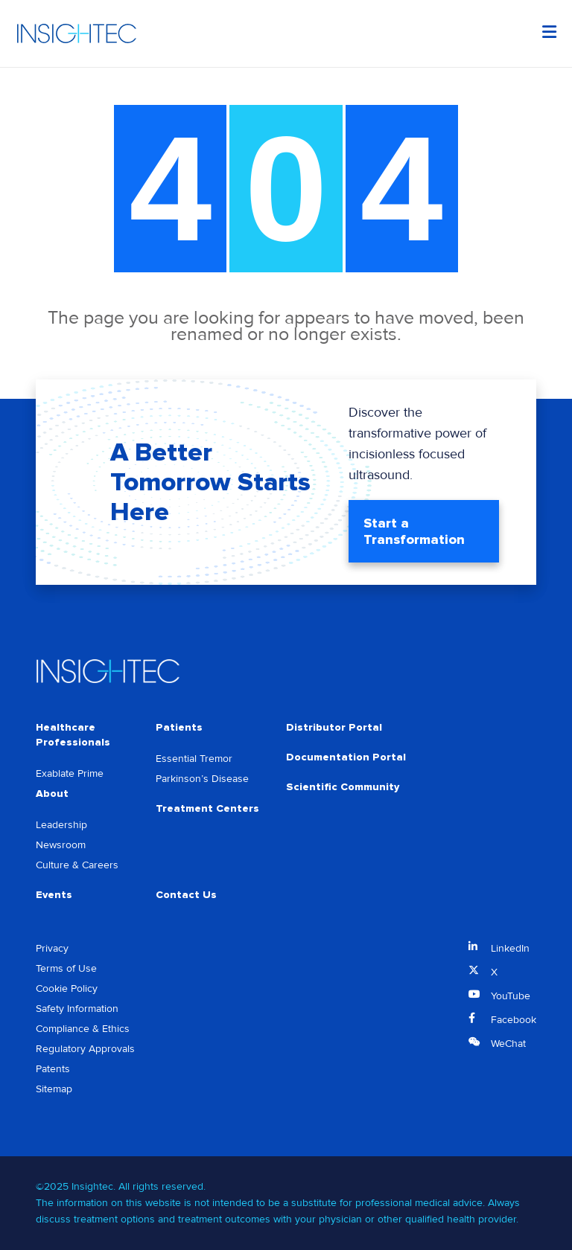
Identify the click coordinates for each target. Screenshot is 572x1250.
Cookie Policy (67, 988)
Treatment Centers (207, 808)
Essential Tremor (194, 758)
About (52, 793)
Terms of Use (66, 968)
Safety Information (77, 1008)
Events (54, 894)
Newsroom (61, 845)
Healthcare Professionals (73, 735)
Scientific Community (342, 787)
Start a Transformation (414, 531)
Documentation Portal (346, 757)
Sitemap (54, 1089)
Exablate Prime (70, 773)
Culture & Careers (77, 865)
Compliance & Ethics (83, 1028)
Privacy (52, 948)
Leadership (61, 824)
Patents (53, 1068)
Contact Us (186, 894)
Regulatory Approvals (85, 1048)
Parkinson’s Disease (202, 778)
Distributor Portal (334, 727)
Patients (179, 727)
